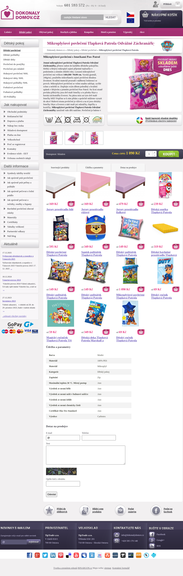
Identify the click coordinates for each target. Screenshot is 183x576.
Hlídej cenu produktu (97, 513)
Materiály (10, 217)
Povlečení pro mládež (13, 68)
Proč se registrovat (14, 144)
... (11, 268)
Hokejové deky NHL (13, 78)
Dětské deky (9, 59)
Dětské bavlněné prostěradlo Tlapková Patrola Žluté (164, 254)
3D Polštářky (9, 96)
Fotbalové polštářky (13, 92)
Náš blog (10, 236)
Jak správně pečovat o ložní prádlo (19, 193)
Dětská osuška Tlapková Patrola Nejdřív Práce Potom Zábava (163, 211)
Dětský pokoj (73, 50)
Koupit (169, 154)
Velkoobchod (12, 139)
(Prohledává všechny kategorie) (161, 119)
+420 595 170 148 (126, 544)
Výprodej (129, 32)
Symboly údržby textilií (17, 173)
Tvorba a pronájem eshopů (65, 571)
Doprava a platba (14, 121)
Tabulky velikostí (14, 226)
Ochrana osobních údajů (17, 158)
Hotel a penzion (110, 32)
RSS (155, 549)
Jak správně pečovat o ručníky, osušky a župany (18, 202)
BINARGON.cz (85, 571)
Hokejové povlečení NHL (15, 73)
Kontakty (10, 148)
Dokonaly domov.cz (56, 50)
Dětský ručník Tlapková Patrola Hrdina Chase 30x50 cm (165, 296)
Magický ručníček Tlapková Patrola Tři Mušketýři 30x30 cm (59, 339)
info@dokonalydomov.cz (129, 539)
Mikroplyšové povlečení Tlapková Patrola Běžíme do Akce (130, 296)
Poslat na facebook (168, 513)
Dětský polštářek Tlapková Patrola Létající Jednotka (91, 296)
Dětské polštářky (11, 54)
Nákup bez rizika (14, 125)
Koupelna (90, 32)
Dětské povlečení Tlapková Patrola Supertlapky (56, 254)
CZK (130, 14)
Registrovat (34, 545)
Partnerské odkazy (14, 231)
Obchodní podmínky (15, 111)
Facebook (157, 538)
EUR (130, 20)
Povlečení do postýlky (14, 64)
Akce (142, 32)
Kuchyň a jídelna (71, 32)
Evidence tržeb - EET (16, 153)
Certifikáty (11, 222)
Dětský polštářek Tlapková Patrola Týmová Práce (56, 296)
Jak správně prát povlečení (18, 177)
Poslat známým (132, 513)
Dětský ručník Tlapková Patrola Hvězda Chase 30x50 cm (128, 339)
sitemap (107, 571)
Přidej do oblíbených (62, 513)
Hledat (110, 17)
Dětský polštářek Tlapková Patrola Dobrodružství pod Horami (127, 254)
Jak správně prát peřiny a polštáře (17, 184)
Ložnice (9, 32)
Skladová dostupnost (15, 130)
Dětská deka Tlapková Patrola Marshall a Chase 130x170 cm (94, 339)
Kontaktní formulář (121, 571)
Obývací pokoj (48, 32)
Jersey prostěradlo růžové (92, 211)
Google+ (156, 544)
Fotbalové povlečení (13, 87)
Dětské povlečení (89, 50)
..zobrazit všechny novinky (14, 316)
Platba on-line (12, 135)
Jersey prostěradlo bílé (59, 209)
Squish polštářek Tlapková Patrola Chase (91, 254)
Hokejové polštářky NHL (15, 82)
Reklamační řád (13, 116)
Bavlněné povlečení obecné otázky (19, 210)
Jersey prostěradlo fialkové (127, 211)
